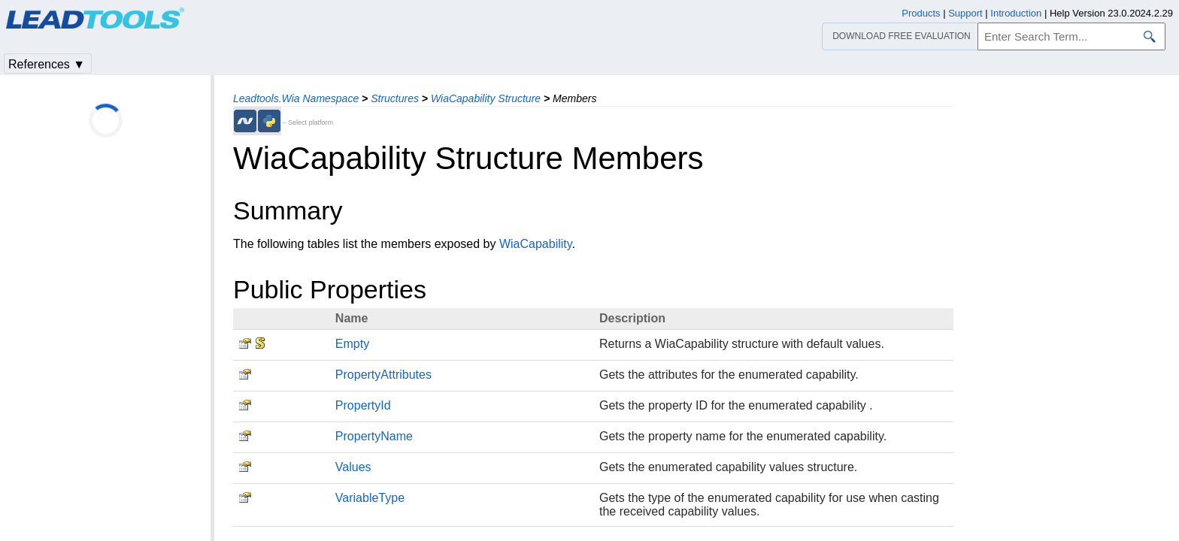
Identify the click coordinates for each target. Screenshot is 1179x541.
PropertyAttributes (383, 374)
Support (965, 13)
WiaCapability (535, 243)
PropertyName (374, 436)
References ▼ (46, 64)
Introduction (1015, 13)
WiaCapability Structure (486, 98)
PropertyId (363, 405)
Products (921, 13)
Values (353, 467)
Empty (352, 343)
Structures (395, 98)
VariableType (370, 497)
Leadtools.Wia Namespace (296, 98)
